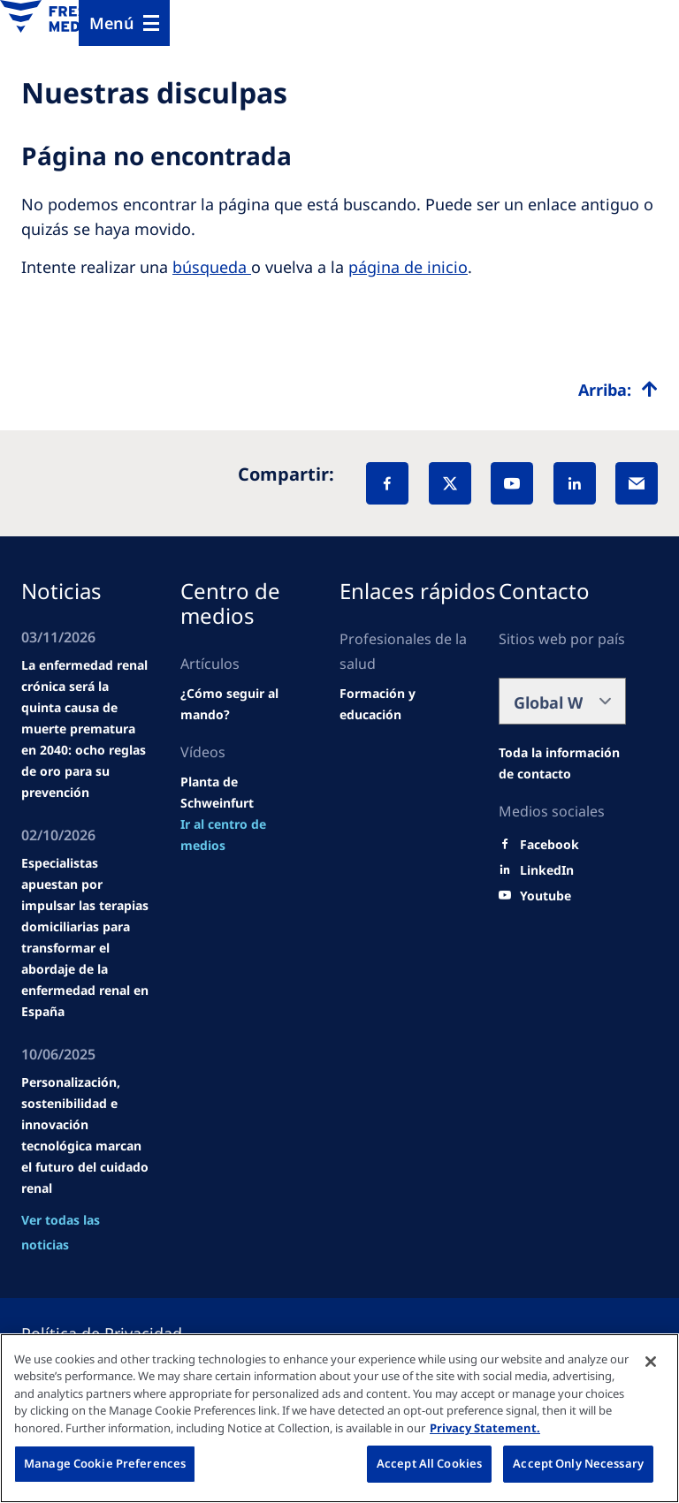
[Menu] (124, 23)
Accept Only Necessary (578, 1463)
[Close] (650, 1361)
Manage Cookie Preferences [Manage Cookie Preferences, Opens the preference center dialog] (105, 1463)
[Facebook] (387, 483)
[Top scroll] (618, 389)
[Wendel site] (244, 704)
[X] (450, 483)
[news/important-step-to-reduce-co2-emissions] (244, 835)
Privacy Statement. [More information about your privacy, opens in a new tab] (485, 1428)
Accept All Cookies (429, 1463)
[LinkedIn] (574, 483)
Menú (111, 23)
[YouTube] (512, 483)
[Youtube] (545, 896)
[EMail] (636, 483)
